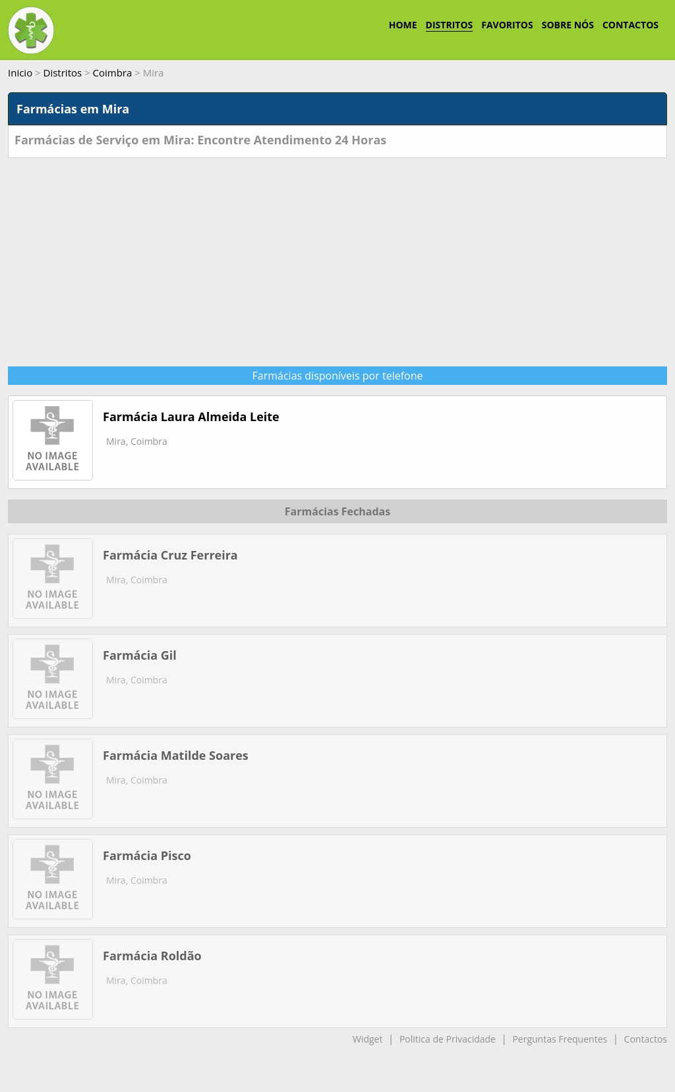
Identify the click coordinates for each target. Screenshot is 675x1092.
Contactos (645, 1039)
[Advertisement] (337, 257)
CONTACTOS (630, 24)
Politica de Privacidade (447, 1039)
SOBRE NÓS (568, 24)
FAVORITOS (507, 24)
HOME (403, 24)
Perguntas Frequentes (559, 1039)
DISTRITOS (449, 24)
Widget (367, 1039)
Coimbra (112, 72)
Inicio (20, 72)
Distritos (63, 72)
